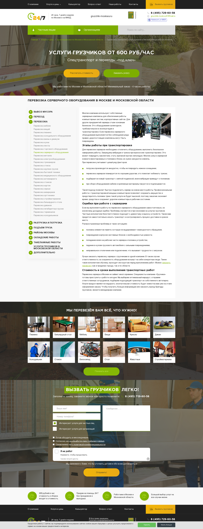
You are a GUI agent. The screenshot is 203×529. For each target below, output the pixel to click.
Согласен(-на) (80, 441)
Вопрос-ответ (94, 4)
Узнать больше (166, 525)
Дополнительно (44, 253)
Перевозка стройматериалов (47, 199)
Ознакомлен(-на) (80, 445)
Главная (34, 40)
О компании (33, 4)
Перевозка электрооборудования (49, 159)
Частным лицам (46, 30)
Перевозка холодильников (46, 215)
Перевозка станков (43, 182)
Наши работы (115, 4)
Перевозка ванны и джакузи (46, 139)
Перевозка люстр (42, 146)
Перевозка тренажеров (44, 162)
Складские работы (46, 238)
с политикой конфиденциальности (88, 445)
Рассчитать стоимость (81, 73)
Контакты (133, 4)
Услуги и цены (53, 4)
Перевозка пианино (42, 132)
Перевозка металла (43, 156)
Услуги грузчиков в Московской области (48, 248)
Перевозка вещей (42, 129)
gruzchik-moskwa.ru (101, 16)
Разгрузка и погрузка (48, 223)
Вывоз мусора (43, 112)
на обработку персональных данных (86, 441)
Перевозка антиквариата (45, 179)
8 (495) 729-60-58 (163, 13)
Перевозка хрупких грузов (46, 169)
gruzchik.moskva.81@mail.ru (163, 16)
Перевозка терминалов (44, 212)
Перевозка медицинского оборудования (52, 176)
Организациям (92, 30)
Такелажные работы (47, 243)
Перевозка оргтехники (44, 195)
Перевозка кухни (41, 142)
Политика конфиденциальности (101, 520)
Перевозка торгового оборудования (50, 149)
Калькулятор (74, 4)
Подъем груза (43, 228)
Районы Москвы (44, 233)
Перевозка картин (42, 186)
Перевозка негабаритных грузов (49, 209)
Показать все (101, 371)
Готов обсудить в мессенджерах (72, 438)
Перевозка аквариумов (44, 192)
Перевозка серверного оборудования (51, 152)
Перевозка (41, 122)
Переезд (39, 117)
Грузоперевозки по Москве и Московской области (80, 40)
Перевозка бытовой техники (47, 172)
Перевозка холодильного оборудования (52, 136)
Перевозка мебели (42, 126)
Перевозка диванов (43, 205)
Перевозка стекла (42, 166)
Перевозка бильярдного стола (48, 202)
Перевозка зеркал (42, 189)
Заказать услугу (121, 73)
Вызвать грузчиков (164, 4)
